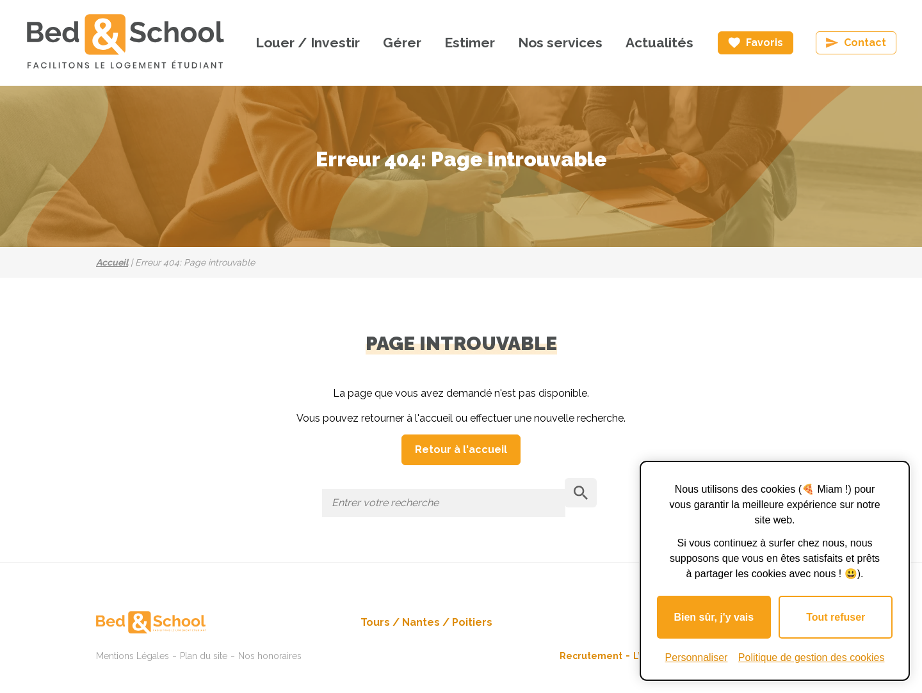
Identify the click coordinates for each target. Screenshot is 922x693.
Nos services (560, 43)
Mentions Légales (132, 656)
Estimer (469, 43)
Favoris (764, 42)
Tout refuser (835, 617)
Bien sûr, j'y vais (714, 617)
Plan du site (203, 656)
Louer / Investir (307, 43)
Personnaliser (696, 657)
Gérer (402, 43)
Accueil (112, 262)
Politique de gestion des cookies (811, 657)
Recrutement (591, 656)
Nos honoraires (270, 656)
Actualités (659, 43)
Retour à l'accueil (461, 449)
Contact (865, 42)
